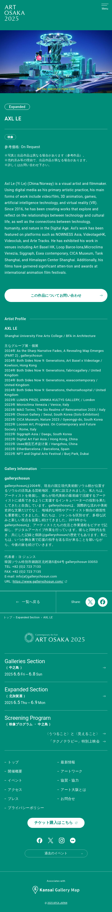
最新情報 (68, 762)
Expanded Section (28, 617)
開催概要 (15, 771)
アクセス (15, 790)
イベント (15, 780)
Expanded (17, 107)
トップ (8, 617)
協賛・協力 (70, 780)
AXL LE (48, 617)
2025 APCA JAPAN (57, 903)
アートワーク (72, 771)
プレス (13, 799)
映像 (10, 137)
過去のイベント (64, 853)
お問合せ (68, 799)
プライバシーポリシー (26, 808)
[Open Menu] (105, 7)
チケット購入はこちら (56, 822)
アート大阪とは (73, 790)
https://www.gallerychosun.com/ (40, 581)
